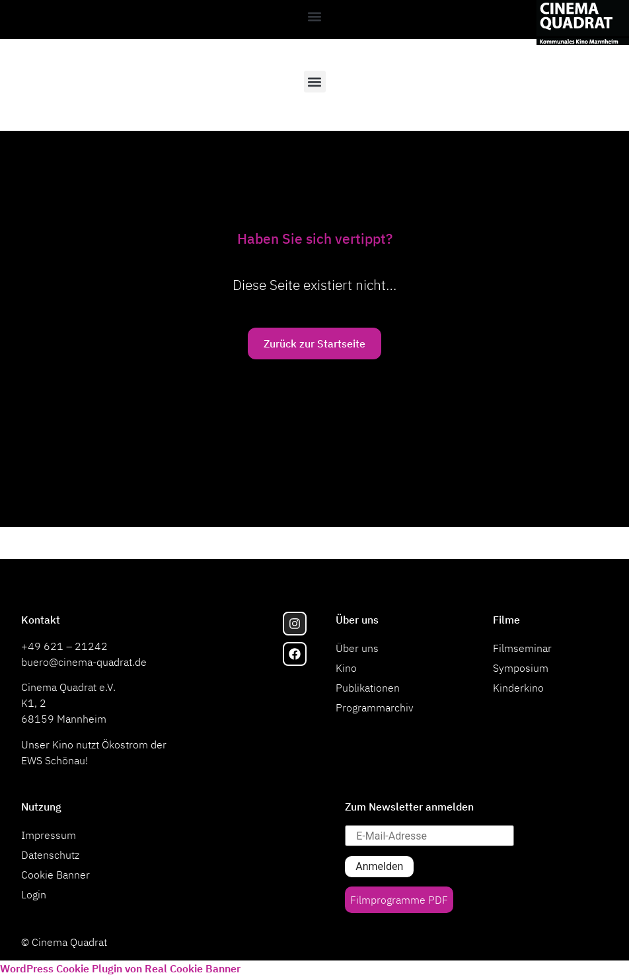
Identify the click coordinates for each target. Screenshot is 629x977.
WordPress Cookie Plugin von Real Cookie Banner (120, 968)
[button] (315, 16)
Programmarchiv (375, 707)
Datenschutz (50, 854)
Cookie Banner (55, 874)
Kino (346, 667)
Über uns (357, 648)
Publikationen (368, 687)
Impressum (48, 835)
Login (33, 894)
